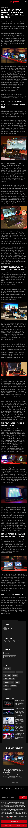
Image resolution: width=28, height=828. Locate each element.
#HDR (6, 685)
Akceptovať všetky (20, 825)
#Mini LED (7, 675)
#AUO (17, 682)
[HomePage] (2, 788)
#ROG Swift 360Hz (9, 679)
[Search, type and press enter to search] (26, 2)
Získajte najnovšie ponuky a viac (9, 794)
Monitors (7, 653)
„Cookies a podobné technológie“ (7, 817)
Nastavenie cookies (14, 821)
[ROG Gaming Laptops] (20, 788)
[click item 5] (17, 782)
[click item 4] (16, 782)
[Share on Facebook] (4, 641)
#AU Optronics (8, 682)
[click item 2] (13, 782)
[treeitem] (13, 765)
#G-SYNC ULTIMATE (9, 672)
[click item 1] (12, 782)
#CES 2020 (7, 668)
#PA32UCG (13, 685)
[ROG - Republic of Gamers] (14, 2)
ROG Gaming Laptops (10, 656)
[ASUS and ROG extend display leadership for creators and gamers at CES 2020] (16, 790)
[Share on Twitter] (9, 641)
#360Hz (15, 675)
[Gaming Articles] (9, 788)
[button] (2, 2)
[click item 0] (11, 782)
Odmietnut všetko (7, 825)
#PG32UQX (7, 689)
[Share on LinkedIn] (14, 641)
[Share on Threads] (18, 641)
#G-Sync (19, 672)
